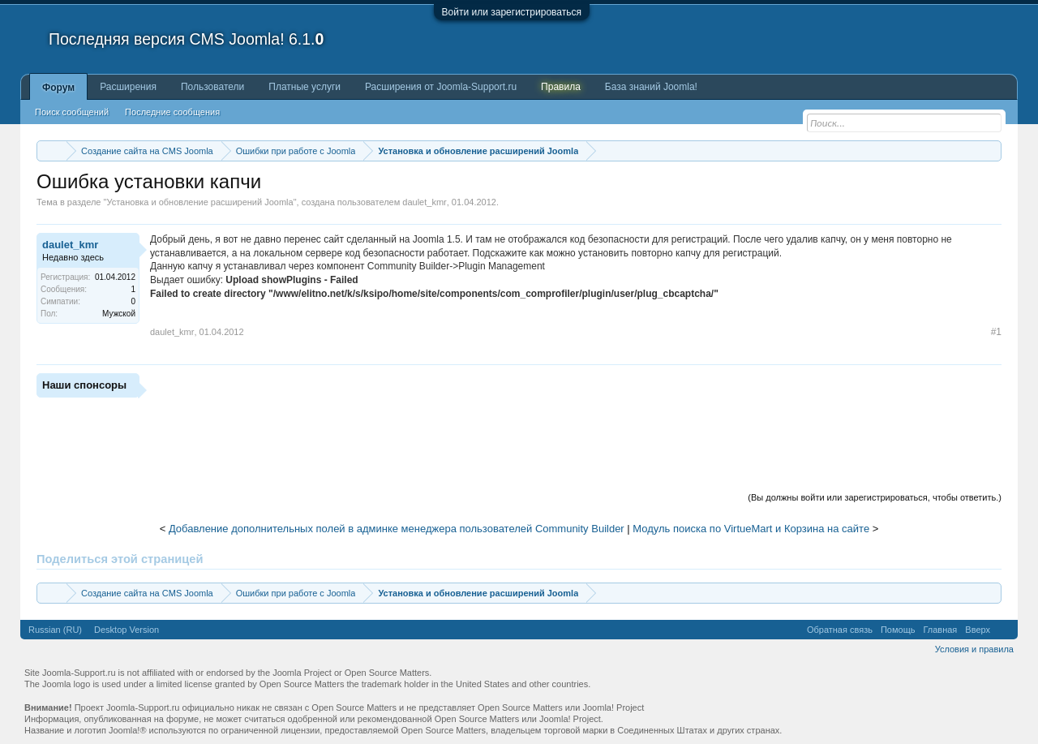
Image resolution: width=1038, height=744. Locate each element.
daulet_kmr (424, 202)
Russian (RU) (55, 629)
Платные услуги (304, 86)
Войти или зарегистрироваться (511, 12)
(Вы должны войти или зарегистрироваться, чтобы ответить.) (875, 497)
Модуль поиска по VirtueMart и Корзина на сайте (751, 529)
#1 (996, 332)
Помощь (898, 629)
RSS (1004, 629)
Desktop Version (126, 629)
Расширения (128, 86)
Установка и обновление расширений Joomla (199, 202)
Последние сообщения (172, 112)
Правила (561, 86)
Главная (940, 629)
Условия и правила (974, 649)
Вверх (977, 629)
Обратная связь (840, 629)
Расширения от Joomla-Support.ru (441, 86)
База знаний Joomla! (651, 86)
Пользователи (212, 86)
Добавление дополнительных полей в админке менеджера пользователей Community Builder (396, 529)
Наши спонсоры (84, 385)
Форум (58, 87)
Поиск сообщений (72, 112)
